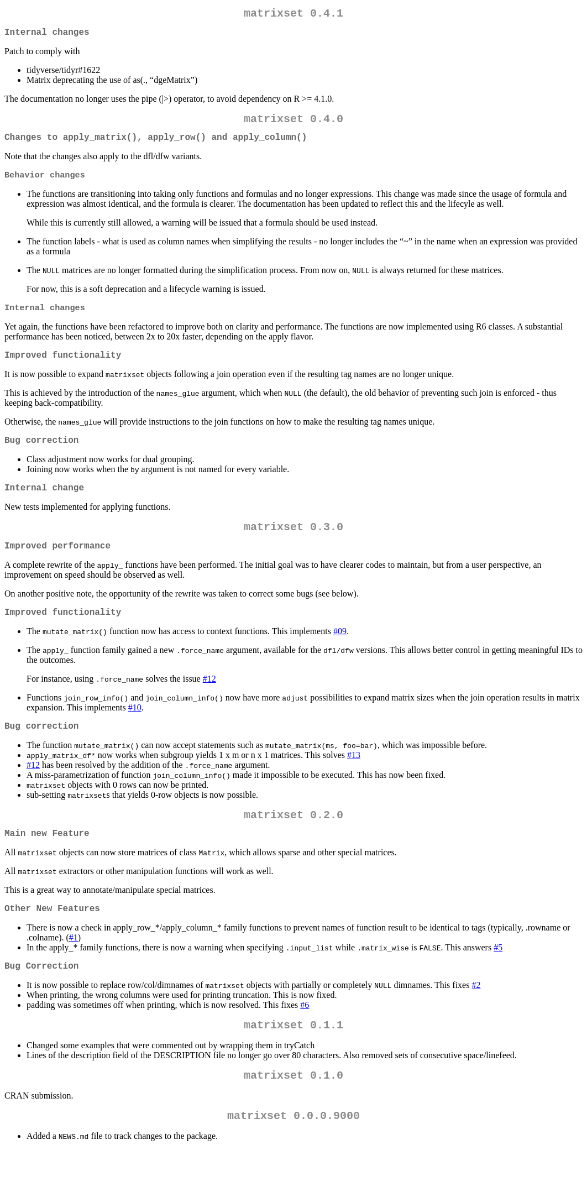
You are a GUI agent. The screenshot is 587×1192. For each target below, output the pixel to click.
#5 (498, 980)
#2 (475, 1020)
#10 (134, 731)
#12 (209, 703)
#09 (340, 655)
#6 (304, 1040)
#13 (353, 781)
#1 (73, 970)
